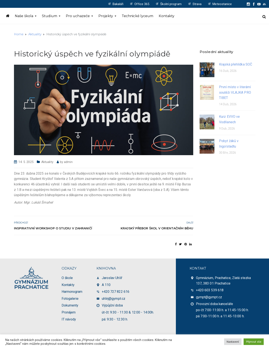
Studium (49, 16)
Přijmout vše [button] (253, 341)
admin (68, 162)
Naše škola (24, 16)
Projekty (105, 16)
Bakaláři (118, 4)
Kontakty (166, 16)
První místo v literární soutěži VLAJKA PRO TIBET (235, 92)
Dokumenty (70, 305)
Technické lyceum (137, 16)
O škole (67, 278)
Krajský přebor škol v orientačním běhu (157, 228)
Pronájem (69, 312)
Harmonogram (72, 292)
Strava (197, 4)
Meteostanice (222, 4)
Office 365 (141, 4)
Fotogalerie (70, 299)
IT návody (69, 319)
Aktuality (47, 162)
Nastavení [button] (233, 341)
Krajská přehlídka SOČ (235, 64)
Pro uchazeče (78, 16)
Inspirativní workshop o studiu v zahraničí (53, 228)
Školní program (170, 4)
